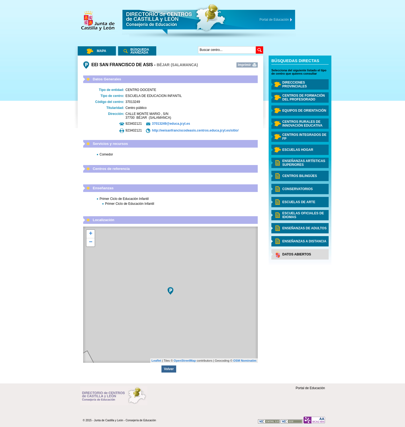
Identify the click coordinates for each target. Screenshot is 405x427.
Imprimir (244, 65)
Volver (169, 369)
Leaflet (156, 360)
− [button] (90, 242)
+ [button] (90, 234)
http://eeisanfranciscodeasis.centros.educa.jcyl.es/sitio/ (195, 130)
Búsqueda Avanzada (139, 51)
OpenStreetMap (185, 360)
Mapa (101, 51)
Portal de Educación (310, 388)
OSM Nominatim (244, 360)
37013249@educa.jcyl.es (171, 124)
